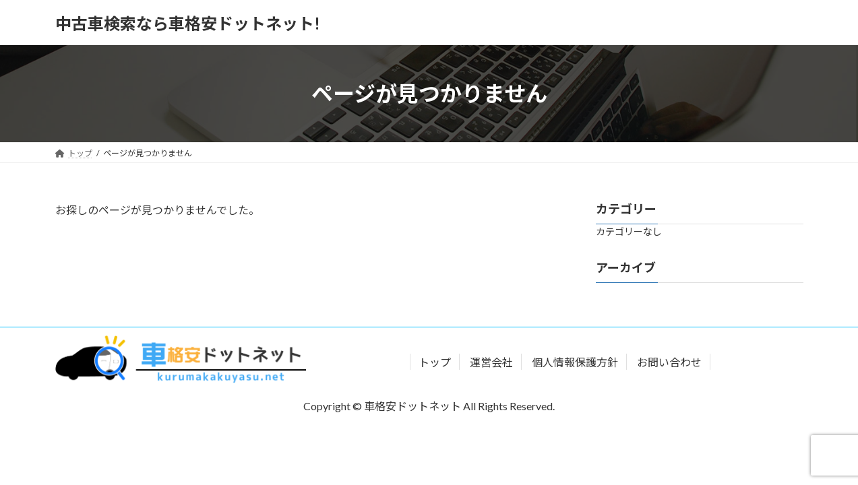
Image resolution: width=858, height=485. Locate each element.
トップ (435, 362)
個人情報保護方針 (575, 362)
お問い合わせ (669, 362)
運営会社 (491, 362)
